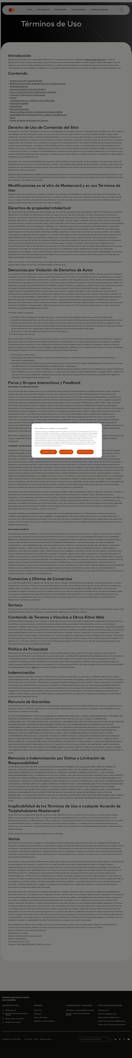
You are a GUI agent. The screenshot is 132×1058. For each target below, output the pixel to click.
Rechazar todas (66, 452)
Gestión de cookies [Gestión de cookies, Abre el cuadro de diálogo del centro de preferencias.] (85, 452)
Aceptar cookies (48, 452)
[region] (66, 440)
